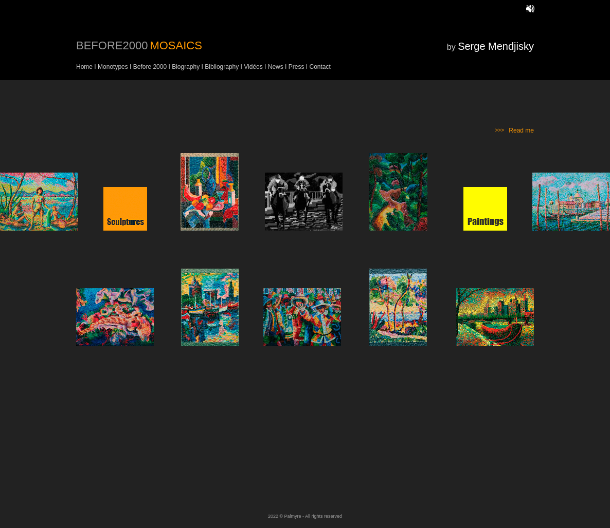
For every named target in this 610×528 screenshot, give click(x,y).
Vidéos (253, 66)
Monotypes (113, 66)
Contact (319, 66)
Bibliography (221, 66)
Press (296, 66)
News (276, 66)
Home (84, 66)
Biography (186, 66)
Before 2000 (150, 66)
